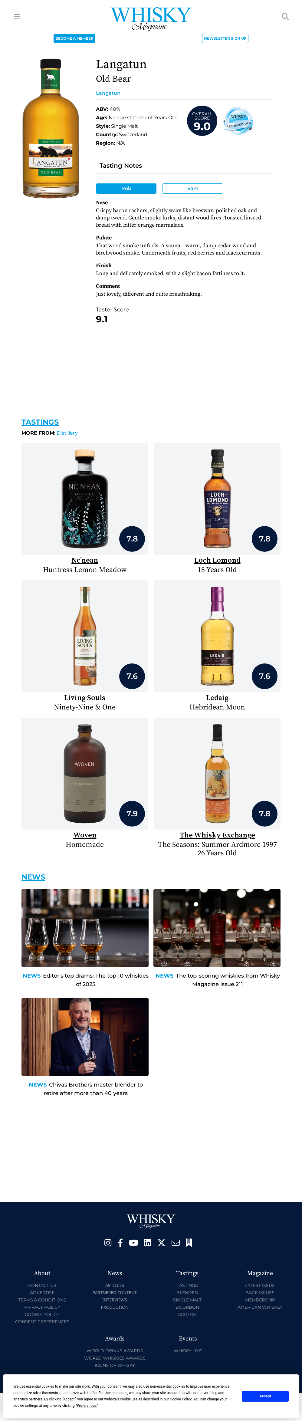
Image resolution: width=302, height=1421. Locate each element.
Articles (114, 1285)
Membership (260, 1300)
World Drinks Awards (115, 1351)
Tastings (40, 422)
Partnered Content (115, 1292)
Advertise (42, 1292)
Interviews (114, 1300)
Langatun (108, 93)
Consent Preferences (42, 1321)
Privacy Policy (42, 1307)
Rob (126, 188)
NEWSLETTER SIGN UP (225, 38)
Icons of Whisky (115, 1365)
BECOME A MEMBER (74, 38)
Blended (187, 1292)
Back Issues (259, 1292)
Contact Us (42, 1285)
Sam (193, 188)
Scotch (187, 1314)
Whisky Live (188, 1351)
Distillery (49, 433)
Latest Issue (260, 1285)
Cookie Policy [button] (180, 1399)
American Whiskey (260, 1307)
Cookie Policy (42, 1314)
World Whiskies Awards (115, 1358)
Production (115, 1307)
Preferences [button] (86, 1405)
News (32, 975)
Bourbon (187, 1307)
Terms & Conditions (42, 1300)
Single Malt (187, 1300)
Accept (265, 1396)
